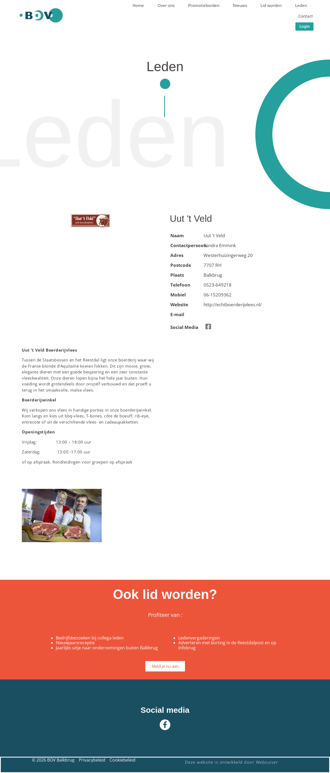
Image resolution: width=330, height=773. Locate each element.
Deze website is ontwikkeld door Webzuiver (231, 762)
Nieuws (240, 5)
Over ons (166, 5)
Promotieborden (203, 5)
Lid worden (271, 5)
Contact (305, 16)
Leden (301, 5)
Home (138, 5)
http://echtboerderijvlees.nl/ (233, 304)
